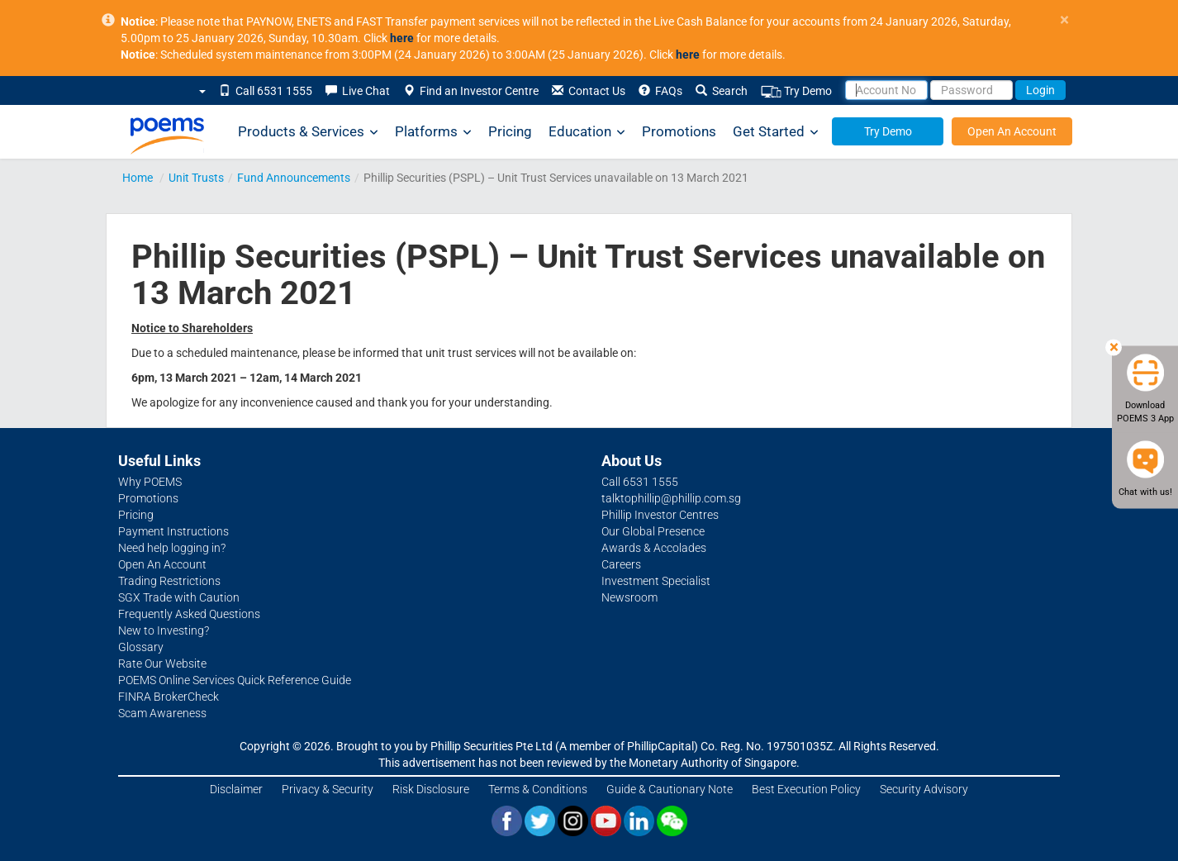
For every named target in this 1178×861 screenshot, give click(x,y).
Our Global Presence (653, 531)
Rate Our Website (162, 663)
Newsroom (629, 597)
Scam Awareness (162, 713)
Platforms (433, 132)
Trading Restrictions (169, 580)
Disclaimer (236, 789)
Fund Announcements (293, 177)
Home (137, 177)
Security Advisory (924, 789)
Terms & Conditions (537, 789)
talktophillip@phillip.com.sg (671, 498)
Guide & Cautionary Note (669, 789)
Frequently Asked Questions (189, 614)
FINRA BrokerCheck (168, 696)
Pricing (510, 131)
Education (587, 132)
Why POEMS (150, 481)
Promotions (679, 131)
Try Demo (796, 91)
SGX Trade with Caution (179, 597)
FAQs (660, 91)
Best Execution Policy (806, 789)
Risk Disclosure (430, 789)
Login (1040, 90)
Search (722, 91)
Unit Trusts (196, 177)
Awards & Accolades (653, 547)
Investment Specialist (655, 580)
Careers (621, 564)
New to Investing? (163, 630)
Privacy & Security (327, 789)
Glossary (141, 647)
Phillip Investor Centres (660, 514)
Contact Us (588, 91)
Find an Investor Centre (471, 91)
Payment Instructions (173, 531)
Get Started (776, 132)
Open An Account (1012, 131)
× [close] (1064, 20)
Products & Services (308, 132)
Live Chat (357, 91)
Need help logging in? (172, 547)
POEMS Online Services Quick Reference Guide (234, 680)
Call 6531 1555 (265, 91)
